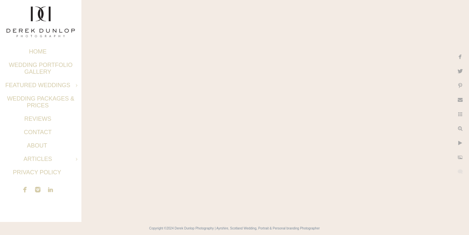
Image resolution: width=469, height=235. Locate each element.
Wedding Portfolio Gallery (41, 68)
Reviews (37, 119)
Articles (37, 159)
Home (38, 51)
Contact (38, 132)
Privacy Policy (38, 172)
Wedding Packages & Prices (41, 102)
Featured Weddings (37, 85)
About (38, 145)
